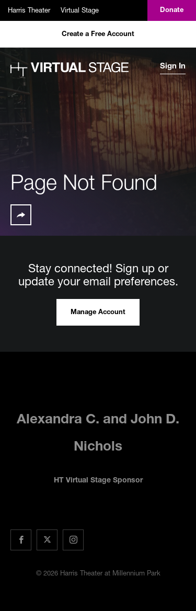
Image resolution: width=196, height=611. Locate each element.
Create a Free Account (98, 34)
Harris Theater (29, 10)
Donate (171, 10)
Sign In (173, 67)
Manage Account (98, 312)
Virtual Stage (80, 10)
